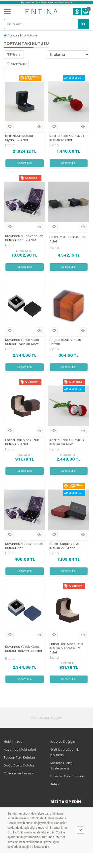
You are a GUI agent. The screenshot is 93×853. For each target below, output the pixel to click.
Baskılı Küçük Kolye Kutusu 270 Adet (64, 546)
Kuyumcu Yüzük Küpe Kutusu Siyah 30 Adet (22, 342)
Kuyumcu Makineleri (20, 749)
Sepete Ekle (24, 163)
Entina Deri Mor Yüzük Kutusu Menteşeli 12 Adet (66, 648)
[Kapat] (80, 830)
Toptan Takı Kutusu (22, 35)
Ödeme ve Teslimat (19, 773)
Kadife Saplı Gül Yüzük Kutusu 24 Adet (66, 442)
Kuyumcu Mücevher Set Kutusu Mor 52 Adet (24, 238)
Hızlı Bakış (38, 127)
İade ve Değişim (63, 741)
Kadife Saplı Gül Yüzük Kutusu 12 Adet (66, 138)
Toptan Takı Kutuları (19, 757)
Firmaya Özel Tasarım (67, 776)
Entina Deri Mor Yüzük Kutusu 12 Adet (22, 442)
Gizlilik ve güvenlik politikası (64, 752)
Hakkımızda (13, 741)
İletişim (56, 784)
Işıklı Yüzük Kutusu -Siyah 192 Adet (20, 138)
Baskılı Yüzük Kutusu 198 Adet (67, 239)
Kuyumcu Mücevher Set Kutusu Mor (24, 546)
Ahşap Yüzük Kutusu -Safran (66, 342)
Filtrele (14, 54)
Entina (10, 145)
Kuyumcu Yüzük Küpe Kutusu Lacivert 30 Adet (23, 649)
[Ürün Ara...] (83, 24)
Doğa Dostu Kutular (19, 765)
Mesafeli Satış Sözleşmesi (61, 766)
